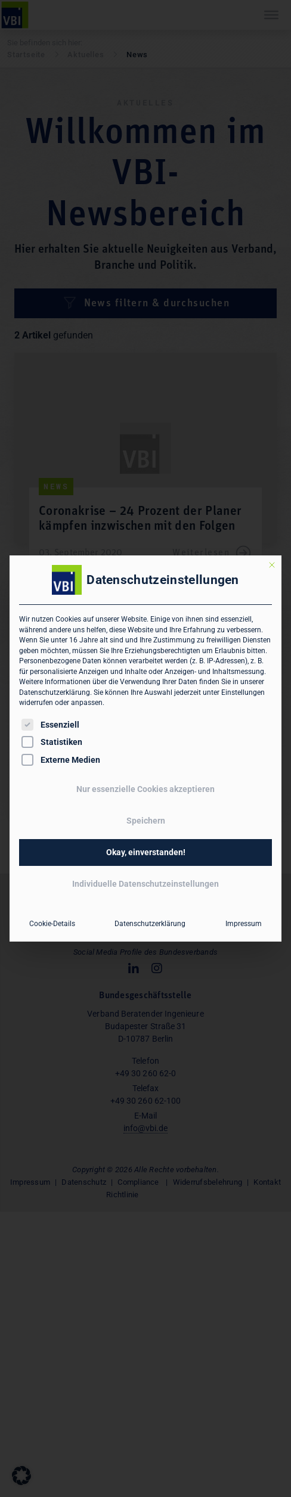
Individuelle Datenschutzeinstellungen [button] (145, 884)
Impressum (243, 924)
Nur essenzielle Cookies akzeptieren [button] (145, 789)
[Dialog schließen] (271, 564)
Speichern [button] (145, 820)
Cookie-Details (52, 924)
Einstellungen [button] (243, 692)
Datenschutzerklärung (54, 692)
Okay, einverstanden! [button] (145, 852)
